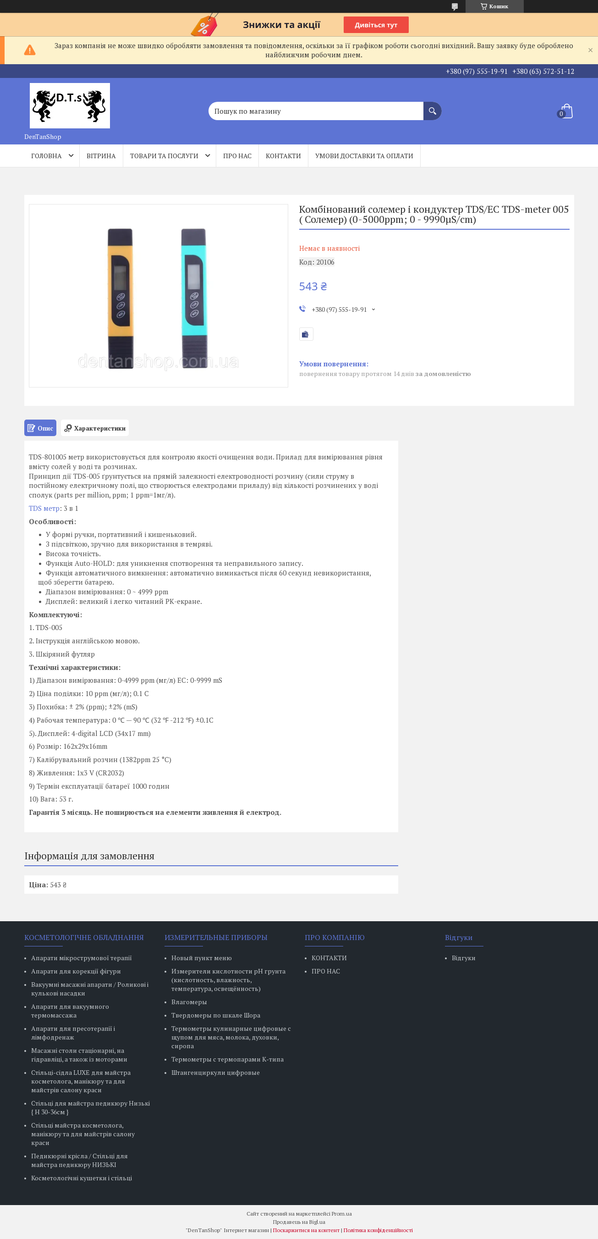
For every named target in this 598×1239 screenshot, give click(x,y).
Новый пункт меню (201, 957)
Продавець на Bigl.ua (299, 1221)
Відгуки (464, 957)
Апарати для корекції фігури (76, 971)
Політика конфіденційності (378, 1230)
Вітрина (101, 155)
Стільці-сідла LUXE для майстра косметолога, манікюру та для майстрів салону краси (81, 1081)
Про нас (237, 155)
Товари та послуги (164, 155)
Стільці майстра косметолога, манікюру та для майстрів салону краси (83, 1134)
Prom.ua (342, 1213)
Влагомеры (189, 1001)
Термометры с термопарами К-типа (227, 1059)
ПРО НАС (326, 971)
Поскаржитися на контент (306, 1230)
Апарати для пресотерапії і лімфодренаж (73, 1032)
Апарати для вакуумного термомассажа (70, 1010)
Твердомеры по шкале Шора (215, 1015)
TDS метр (44, 508)
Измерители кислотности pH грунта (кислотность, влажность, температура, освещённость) (228, 980)
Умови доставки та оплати (364, 155)
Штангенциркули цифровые (215, 1072)
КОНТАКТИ (329, 957)
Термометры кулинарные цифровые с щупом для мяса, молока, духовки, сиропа (231, 1037)
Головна (46, 155)
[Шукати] (432, 106)
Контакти (283, 155)
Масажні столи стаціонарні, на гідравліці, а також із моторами (79, 1054)
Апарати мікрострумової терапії (81, 957)
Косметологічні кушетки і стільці (81, 1177)
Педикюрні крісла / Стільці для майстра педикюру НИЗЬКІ (79, 1160)
